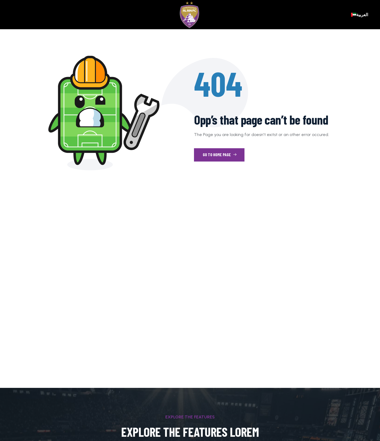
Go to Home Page (220, 154)
